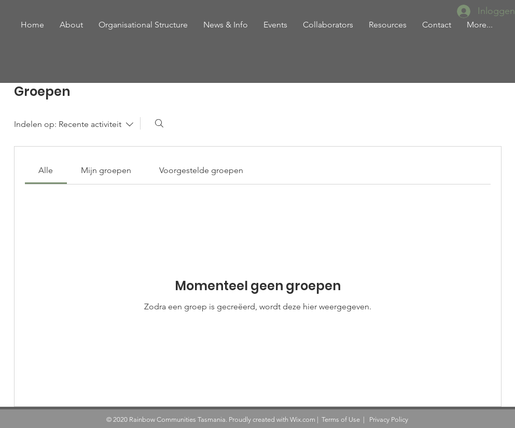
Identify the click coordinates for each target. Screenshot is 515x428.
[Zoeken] (159, 123)
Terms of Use (341, 419)
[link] (45, 170)
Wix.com (302, 419)
